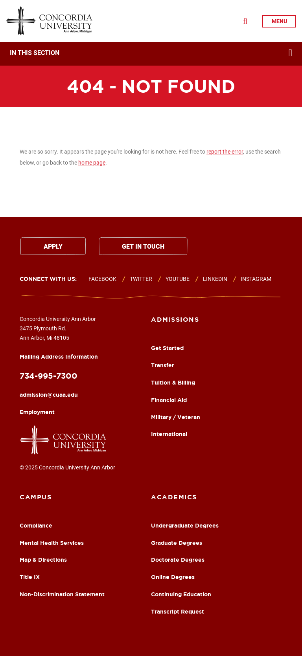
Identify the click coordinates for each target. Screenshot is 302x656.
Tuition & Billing (173, 382)
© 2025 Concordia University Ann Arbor (67, 467)
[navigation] (151, 54)
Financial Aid (169, 400)
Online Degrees (173, 577)
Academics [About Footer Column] (174, 496)
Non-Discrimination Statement (62, 594)
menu (279, 21)
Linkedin (215, 279)
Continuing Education (181, 594)
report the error (224, 151)
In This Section (34, 53)
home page (91, 162)
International (169, 434)
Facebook (102, 279)
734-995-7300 (48, 375)
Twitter (141, 279)
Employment (37, 412)
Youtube (178, 279)
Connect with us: (48, 279)
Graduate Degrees (176, 543)
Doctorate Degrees (177, 560)
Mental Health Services (52, 543)
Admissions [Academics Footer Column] (175, 319)
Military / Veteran (175, 417)
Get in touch (143, 246)
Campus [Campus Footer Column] (36, 496)
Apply (53, 246)
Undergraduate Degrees (185, 525)
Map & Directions (43, 560)
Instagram (256, 279)
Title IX (30, 577)
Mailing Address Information (59, 357)
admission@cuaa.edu (49, 395)
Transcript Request (177, 611)
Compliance (36, 525)
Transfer (162, 365)
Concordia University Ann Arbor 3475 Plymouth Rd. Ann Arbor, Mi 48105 (59, 337)
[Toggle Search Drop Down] (245, 21)
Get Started (167, 348)
